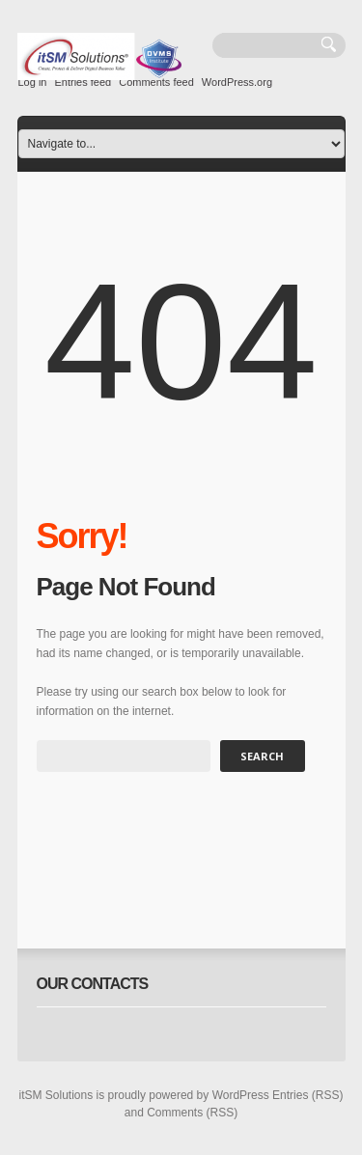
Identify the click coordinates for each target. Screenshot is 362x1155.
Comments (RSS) (192, 1112)
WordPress (240, 1095)
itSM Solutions (56, 1095)
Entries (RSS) (307, 1095)
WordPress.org (237, 82)
